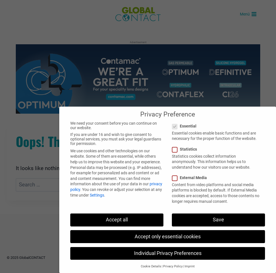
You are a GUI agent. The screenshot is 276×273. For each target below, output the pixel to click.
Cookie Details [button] (151, 266)
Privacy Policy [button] (173, 266)
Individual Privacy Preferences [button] (167, 253)
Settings (97, 195)
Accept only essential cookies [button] (168, 236)
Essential (186, 126)
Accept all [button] (117, 220)
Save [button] (218, 220)
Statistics (186, 149)
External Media (191, 177)
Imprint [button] (190, 266)
